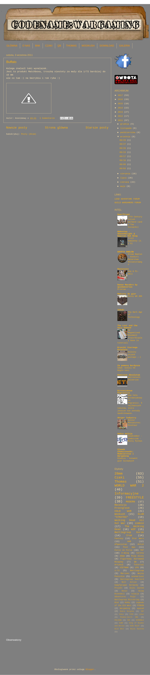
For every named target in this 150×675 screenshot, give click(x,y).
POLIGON (118, 620)
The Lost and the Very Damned (127, 326)
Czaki (119, 477)
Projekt (118, 588)
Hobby (127, 603)
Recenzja (121, 505)
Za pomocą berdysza (128, 365)
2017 (121, 95)
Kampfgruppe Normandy (126, 585)
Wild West (119, 629)
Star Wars (138, 538)
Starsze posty (97, 127)
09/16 (123, 160)
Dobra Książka (127, 611)
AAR (129, 541)
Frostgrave (122, 508)
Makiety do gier (126, 294)
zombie (139, 523)
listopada (126, 128)
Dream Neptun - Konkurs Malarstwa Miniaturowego (135, 259)
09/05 (123, 164)
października (128, 132)
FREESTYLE (135, 497)
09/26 (123, 148)
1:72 (117, 570)
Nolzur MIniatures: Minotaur (134, 422)
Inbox (121, 614)
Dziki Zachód (137, 588)
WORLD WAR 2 (129, 485)
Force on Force (123, 550)
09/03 (123, 168)
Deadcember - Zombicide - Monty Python (135, 438)
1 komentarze (47, 118)
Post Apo (129, 547)
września (126, 136)
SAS (128, 620)
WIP (133, 529)
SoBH (121, 623)
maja (123, 186)
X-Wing (125, 553)
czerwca (125, 182)
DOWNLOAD (107, 45)
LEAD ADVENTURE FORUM (127, 199)
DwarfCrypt (123, 214)
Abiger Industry (126, 418)
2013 (121, 112)
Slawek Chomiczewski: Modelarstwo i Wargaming (125, 452)
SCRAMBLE (140, 620)
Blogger (90, 669)
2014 (121, 108)
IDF (142, 611)
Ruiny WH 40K (135, 296)
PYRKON (140, 606)
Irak (129, 535)
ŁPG (137, 567)
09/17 (123, 156)
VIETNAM (124, 567)
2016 (121, 99)
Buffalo (11, 62)
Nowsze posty (16, 127)
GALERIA (124, 45)
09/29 (123, 140)
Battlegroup (137, 570)
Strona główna (56, 127)
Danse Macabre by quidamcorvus (127, 286)
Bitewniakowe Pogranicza (124, 392)
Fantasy (119, 538)
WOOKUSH (88, 45)
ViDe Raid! (135, 626)
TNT (142, 550)
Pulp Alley (137, 556)
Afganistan (121, 544)
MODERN (130, 501)
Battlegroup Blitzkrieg (127, 600)
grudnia (125, 124)
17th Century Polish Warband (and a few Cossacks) (135, 222)
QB (59, 45)
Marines (125, 573)
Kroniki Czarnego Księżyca (127, 348)
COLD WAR (123, 511)
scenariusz (137, 576)
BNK (37, 45)
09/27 (123, 144)
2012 (121, 116)
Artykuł (119, 564)
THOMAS (71, 45)
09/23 (123, 152)
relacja (135, 594)
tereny (140, 553)
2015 (121, 103)
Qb (135, 562)
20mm (122, 556)
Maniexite (123, 269)
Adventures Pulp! (125, 597)
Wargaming (125, 608)
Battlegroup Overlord (132, 579)
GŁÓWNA (12, 45)
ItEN (131, 614)
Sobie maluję (124, 434)
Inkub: (121, 310)
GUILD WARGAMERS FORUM (128, 202)
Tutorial (139, 564)
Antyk (141, 544)
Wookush (120, 514)
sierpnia (126, 173)
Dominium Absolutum (128, 375)
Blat (117, 603)
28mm (119, 473)
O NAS (26, 45)
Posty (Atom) (28, 134)
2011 (121, 120)
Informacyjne (127, 493)
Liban (141, 614)
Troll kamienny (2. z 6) (135, 241)
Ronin (124, 591)
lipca (124, 178)
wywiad (140, 608)
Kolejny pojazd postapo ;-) (134, 354)
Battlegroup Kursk (129, 532)
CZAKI (48, 45)
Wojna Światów (137, 629)
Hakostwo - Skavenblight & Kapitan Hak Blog (127, 233)
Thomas (121, 482)
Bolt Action (129, 582)
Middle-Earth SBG (129, 617)
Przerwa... (123, 289)
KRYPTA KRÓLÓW (125, 252)
